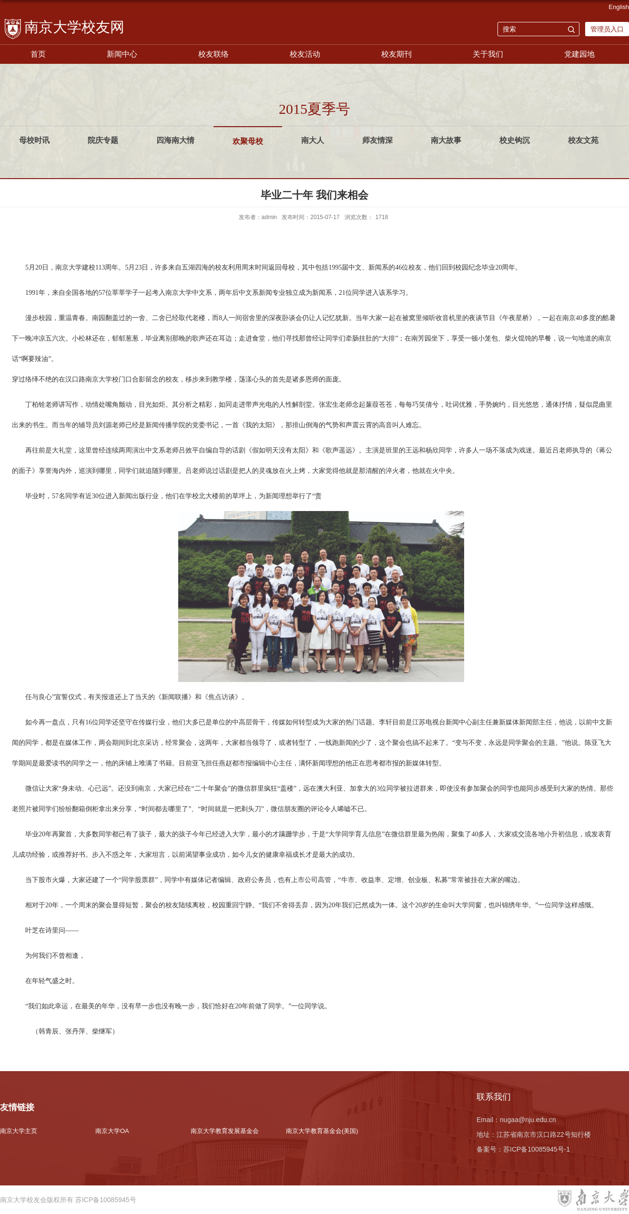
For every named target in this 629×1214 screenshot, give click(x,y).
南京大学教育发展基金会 (225, 1130)
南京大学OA (112, 1130)
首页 (38, 54)
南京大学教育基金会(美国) (322, 1130)
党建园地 (579, 54)
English (619, 6)
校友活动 (305, 54)
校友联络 (213, 54)
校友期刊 (396, 54)
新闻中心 (122, 54)
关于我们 (488, 54)
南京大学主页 (18, 1130)
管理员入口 (607, 29)
